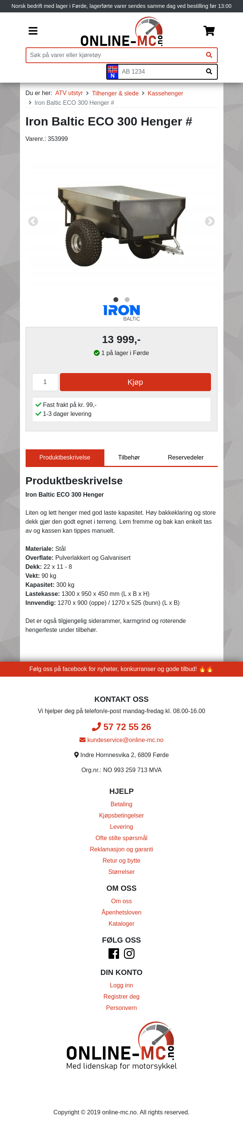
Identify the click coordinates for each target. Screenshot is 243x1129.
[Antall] (45, 382)
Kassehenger (165, 93)
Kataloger (121, 923)
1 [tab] (116, 300)
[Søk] (209, 55)
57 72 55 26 (121, 727)
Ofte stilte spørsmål (122, 838)
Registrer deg (121, 996)
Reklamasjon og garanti (121, 849)
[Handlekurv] (209, 31)
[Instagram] (129, 956)
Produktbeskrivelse (64, 457)
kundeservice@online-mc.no (121, 740)
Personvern (121, 1008)
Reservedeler (185, 457)
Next (209, 221)
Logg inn (121, 985)
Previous (33, 221)
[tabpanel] (122, 221)
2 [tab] (127, 300)
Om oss (121, 901)
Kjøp (135, 382)
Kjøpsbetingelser (121, 815)
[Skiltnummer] (159, 72)
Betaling (122, 804)
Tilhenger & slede (115, 93)
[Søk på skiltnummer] (209, 72)
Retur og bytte (121, 860)
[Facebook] (114, 956)
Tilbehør (129, 457)
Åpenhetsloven (122, 912)
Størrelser (121, 872)
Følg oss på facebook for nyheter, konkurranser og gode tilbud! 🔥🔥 (121, 669)
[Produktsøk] (113, 55)
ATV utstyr (69, 93)
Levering (121, 827)
